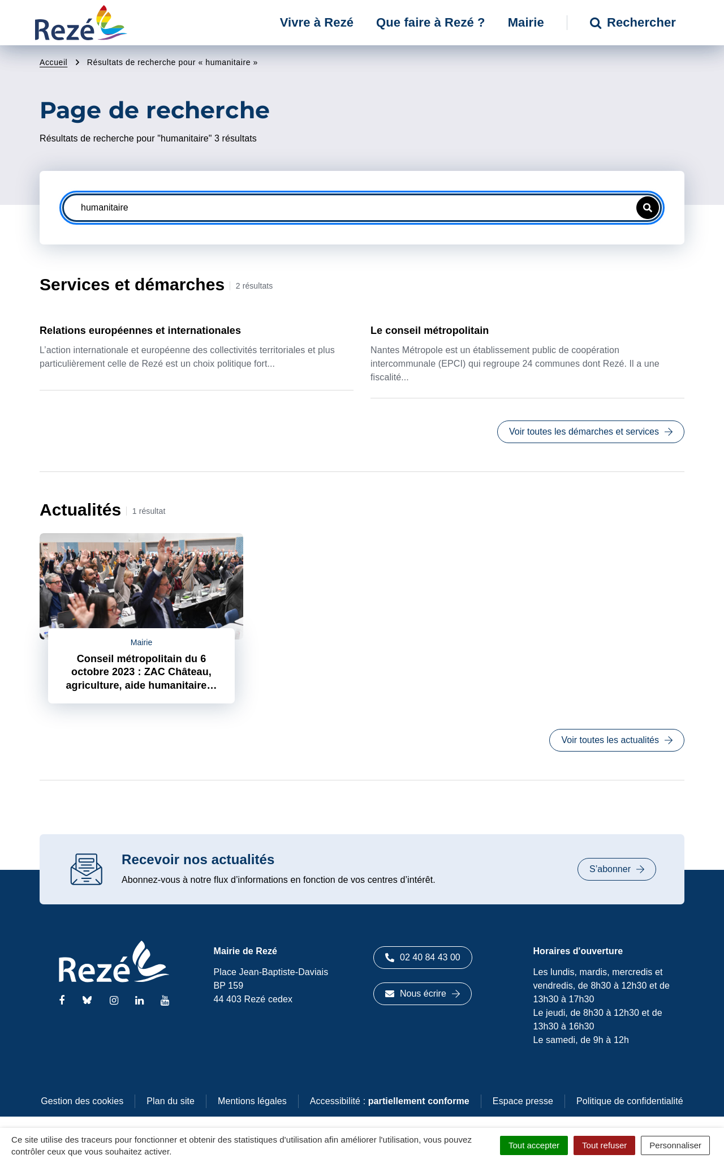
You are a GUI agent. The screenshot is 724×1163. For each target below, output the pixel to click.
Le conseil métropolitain (429, 330)
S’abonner (616, 869)
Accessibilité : (389, 1101)
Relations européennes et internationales (140, 330)
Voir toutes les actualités (617, 740)
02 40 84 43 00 (422, 957)
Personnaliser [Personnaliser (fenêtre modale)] (675, 1145)
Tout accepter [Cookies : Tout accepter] (533, 1145)
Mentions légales (252, 1101)
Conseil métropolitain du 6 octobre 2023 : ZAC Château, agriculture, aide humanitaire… (141, 672)
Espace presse (523, 1101)
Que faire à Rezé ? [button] (430, 22)
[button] (647, 207)
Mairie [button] (526, 22)
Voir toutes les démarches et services (591, 431)
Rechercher (633, 22)
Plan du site (170, 1101)
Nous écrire (422, 993)
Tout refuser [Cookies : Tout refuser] (604, 1145)
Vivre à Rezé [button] (317, 22)
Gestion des (82, 1101)
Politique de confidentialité (629, 1101)
